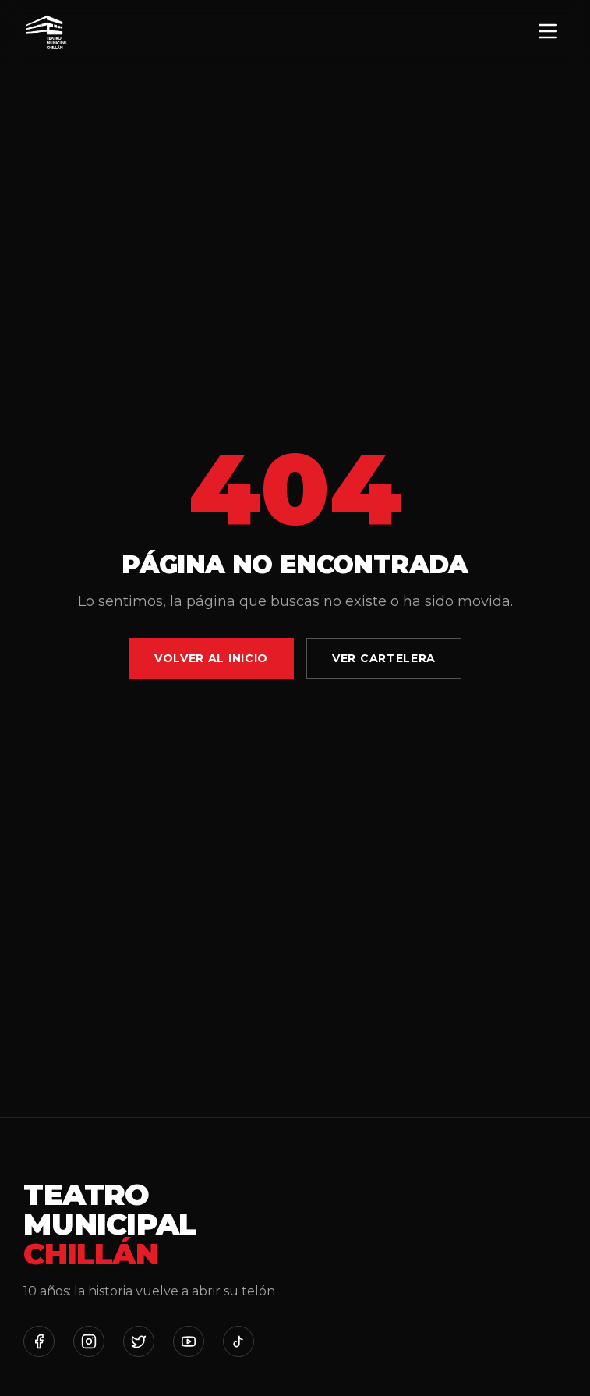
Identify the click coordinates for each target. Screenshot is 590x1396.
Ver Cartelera (384, 658)
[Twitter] (138, 1341)
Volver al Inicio (211, 658)
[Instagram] (88, 1341)
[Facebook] (39, 1341)
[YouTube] (188, 1341)
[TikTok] (238, 1341)
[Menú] (548, 32)
